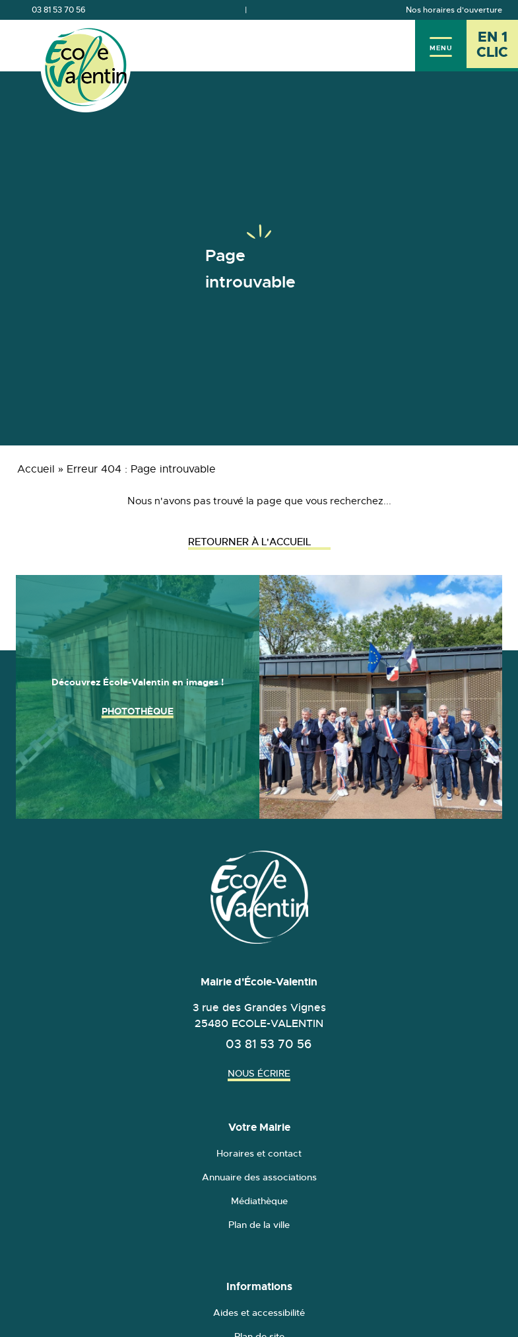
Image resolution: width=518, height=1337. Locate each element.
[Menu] (441, 45)
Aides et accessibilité (259, 1312)
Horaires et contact (259, 1153)
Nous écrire (259, 1073)
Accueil (36, 469)
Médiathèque (259, 1201)
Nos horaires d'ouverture (454, 10)
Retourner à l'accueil (259, 541)
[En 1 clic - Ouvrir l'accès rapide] (492, 45)
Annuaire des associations (259, 1177)
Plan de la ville (259, 1225)
